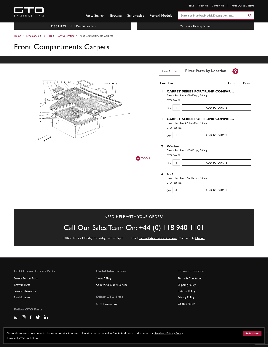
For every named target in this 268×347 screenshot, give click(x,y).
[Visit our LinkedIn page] (46, 317)
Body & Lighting (65, 35)
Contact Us (218, 5)
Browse (116, 15)
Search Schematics (25, 291)
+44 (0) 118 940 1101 (171, 227)
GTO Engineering (106, 304)
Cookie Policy (186, 303)
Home (17, 35)
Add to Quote (216, 107)
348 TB (48, 35)
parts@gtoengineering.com (158, 238)
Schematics (135, 15)
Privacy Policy (186, 297)
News (191, 5)
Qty (169, 108)
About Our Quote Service (111, 284)
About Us (203, 5)
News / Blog (103, 278)
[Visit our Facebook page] (30, 317)
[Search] (249, 15)
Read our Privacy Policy (168, 333)
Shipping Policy (187, 284)
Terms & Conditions (190, 278)
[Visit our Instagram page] (23, 317)
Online (200, 238)
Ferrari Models (161, 15)
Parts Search (95, 15)
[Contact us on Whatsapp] (16, 319)
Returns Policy (186, 291)
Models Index (22, 297)
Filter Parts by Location (205, 71)
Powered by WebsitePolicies (22, 338)
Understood (252, 333)
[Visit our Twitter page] (38, 317)
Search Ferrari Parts (26, 278)
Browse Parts (22, 284)
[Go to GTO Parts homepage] (29, 12)
